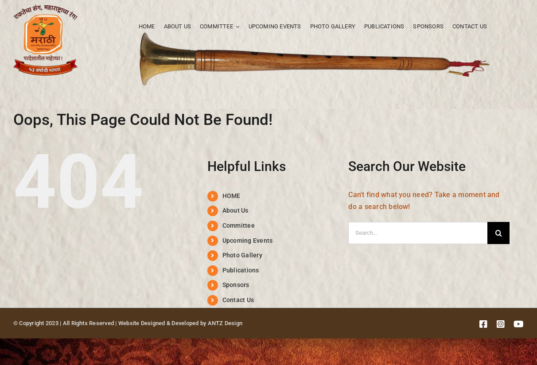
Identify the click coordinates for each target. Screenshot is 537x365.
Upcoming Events (247, 240)
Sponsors (235, 284)
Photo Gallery (242, 255)
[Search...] (417, 233)
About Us (235, 210)
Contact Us (238, 299)
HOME (231, 195)
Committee (238, 225)
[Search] (498, 233)
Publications (240, 270)
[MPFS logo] (45, 8)
